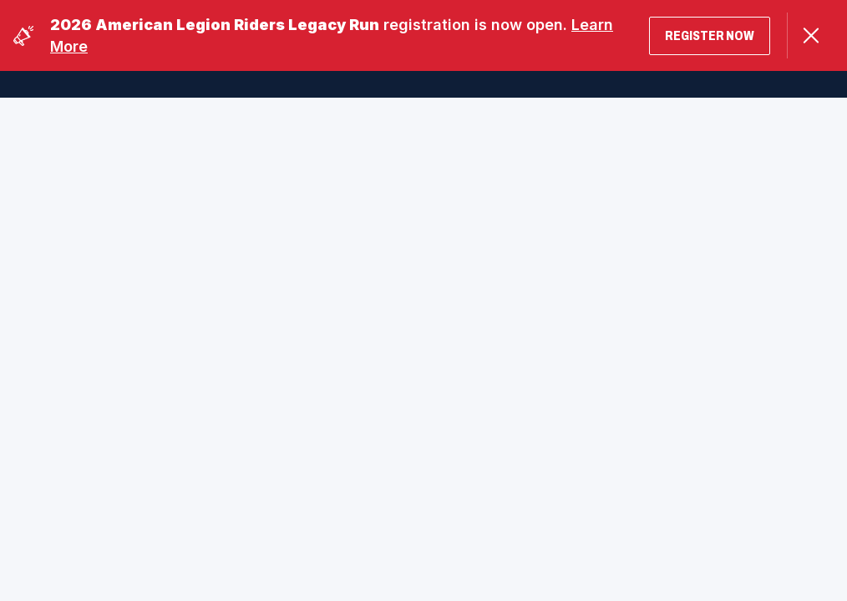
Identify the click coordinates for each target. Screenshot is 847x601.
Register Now (709, 35)
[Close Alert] (811, 35)
